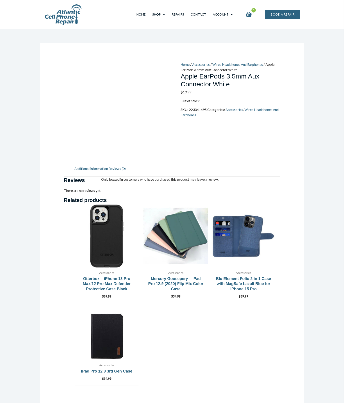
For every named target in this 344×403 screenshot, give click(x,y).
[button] (282, 14)
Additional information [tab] (91, 168)
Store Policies (121, 366)
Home (185, 64)
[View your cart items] (249, 14)
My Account (120, 379)
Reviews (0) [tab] (118, 168)
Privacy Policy (121, 373)
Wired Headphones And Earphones (239, 64)
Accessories (202, 64)
